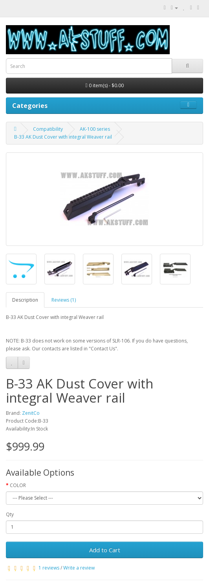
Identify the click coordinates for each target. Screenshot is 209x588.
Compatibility (48, 129)
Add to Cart (104, 550)
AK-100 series (95, 129)
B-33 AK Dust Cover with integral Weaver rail (63, 137)
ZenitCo (31, 413)
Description (25, 300)
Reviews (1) (63, 300)
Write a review (79, 567)
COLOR (18, 485)
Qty (10, 514)
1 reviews (48, 567)
